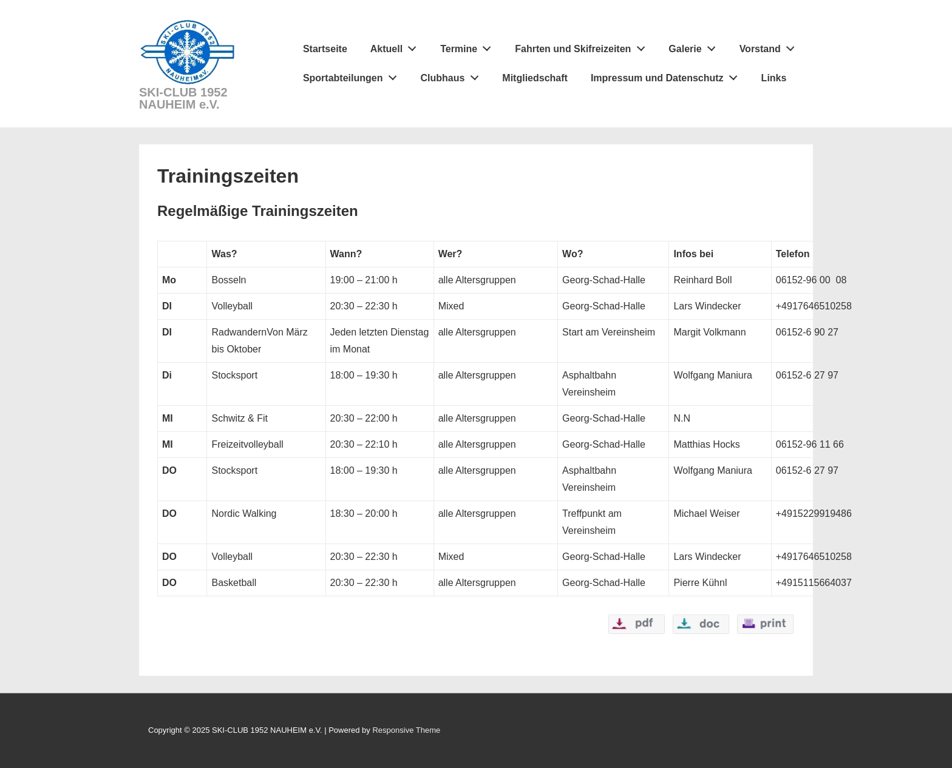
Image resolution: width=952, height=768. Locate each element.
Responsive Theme (406, 730)
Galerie (695, 46)
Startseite (325, 49)
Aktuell (396, 46)
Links (774, 78)
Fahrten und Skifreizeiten (583, 46)
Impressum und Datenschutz (667, 75)
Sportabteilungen (353, 75)
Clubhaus (452, 75)
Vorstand (770, 46)
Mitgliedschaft (535, 78)
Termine (469, 46)
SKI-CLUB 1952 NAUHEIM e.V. (183, 98)
